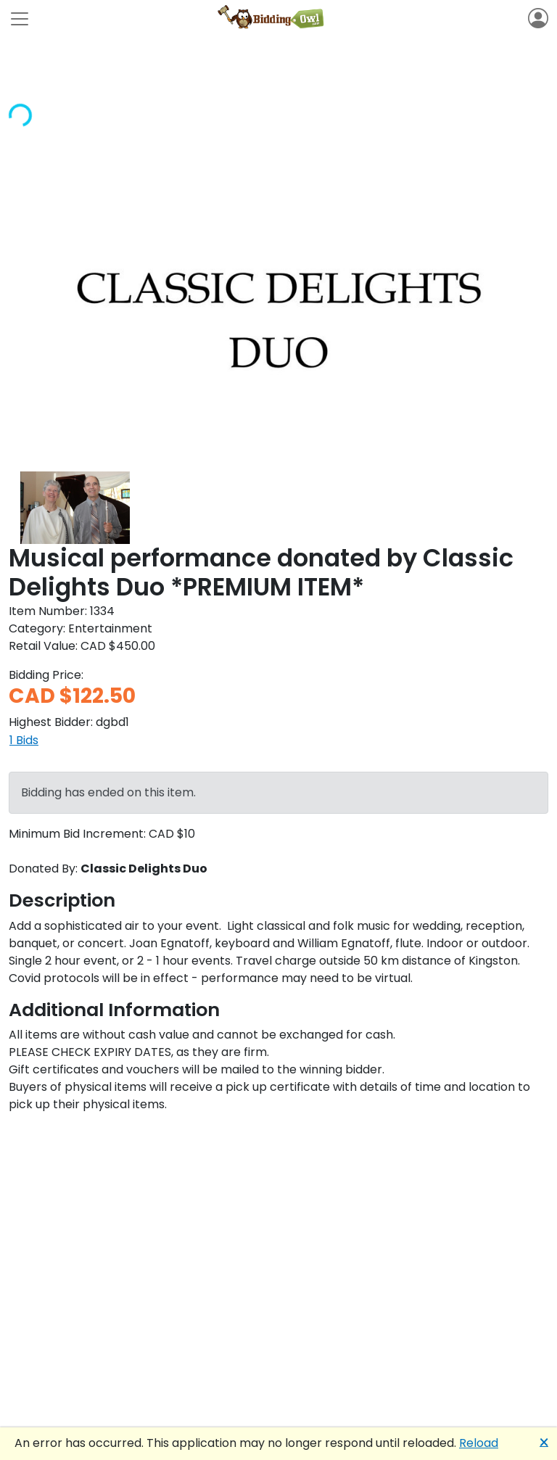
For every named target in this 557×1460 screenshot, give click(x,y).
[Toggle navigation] (19, 19)
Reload (478, 1443)
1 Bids (23, 740)
